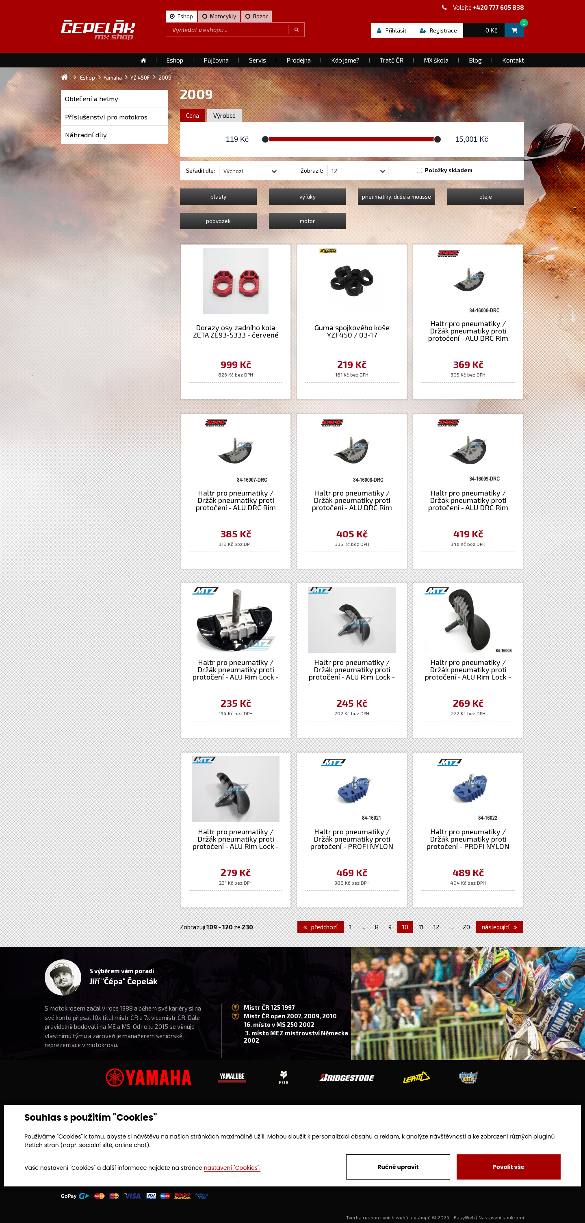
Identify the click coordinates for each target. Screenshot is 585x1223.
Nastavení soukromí (501, 1217)
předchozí (320, 927)
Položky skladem (448, 170)
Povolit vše (508, 1167)
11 (421, 927)
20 (466, 927)
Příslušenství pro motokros (106, 117)
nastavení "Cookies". (232, 1168)
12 (436, 927)
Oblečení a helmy (91, 98)
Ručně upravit (397, 1167)
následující (499, 927)
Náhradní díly (86, 135)
